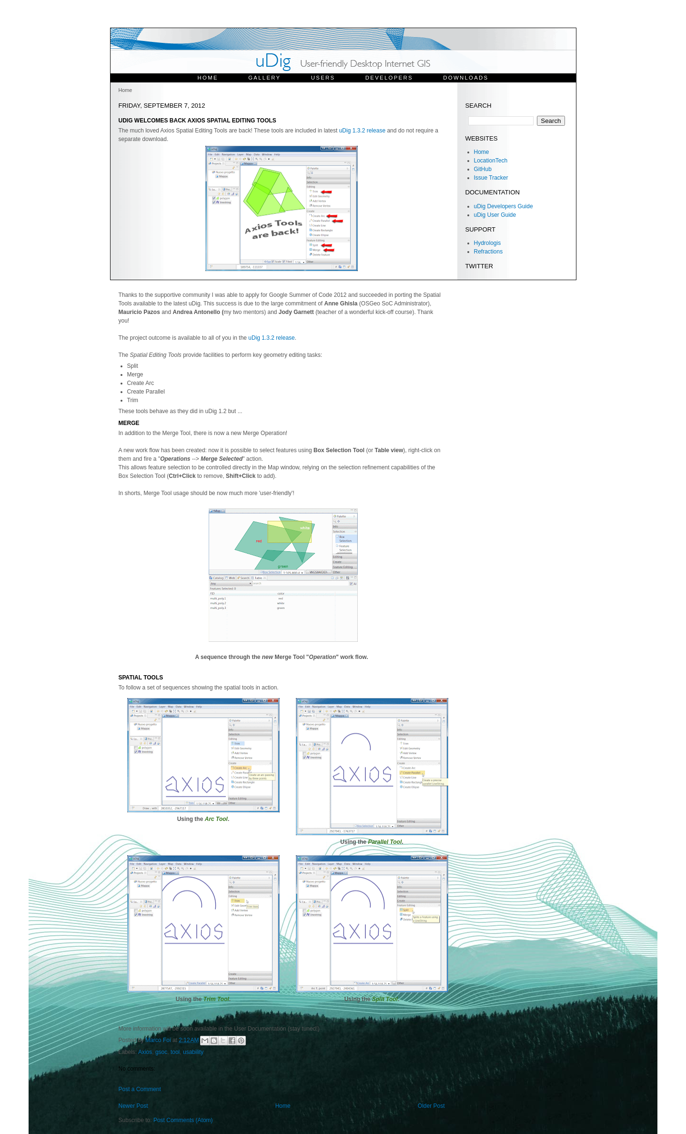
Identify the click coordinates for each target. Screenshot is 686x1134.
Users (323, 78)
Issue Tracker (491, 177)
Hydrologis (487, 243)
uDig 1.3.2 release (362, 130)
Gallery (264, 78)
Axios (145, 1052)
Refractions (488, 251)
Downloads (465, 78)
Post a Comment (140, 1089)
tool (175, 1052)
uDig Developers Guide (503, 206)
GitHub (483, 169)
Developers (389, 78)
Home (208, 78)
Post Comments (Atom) (183, 1120)
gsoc (161, 1052)
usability (193, 1052)
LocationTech (491, 160)
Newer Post (133, 1106)
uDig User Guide (495, 215)
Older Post (431, 1106)
